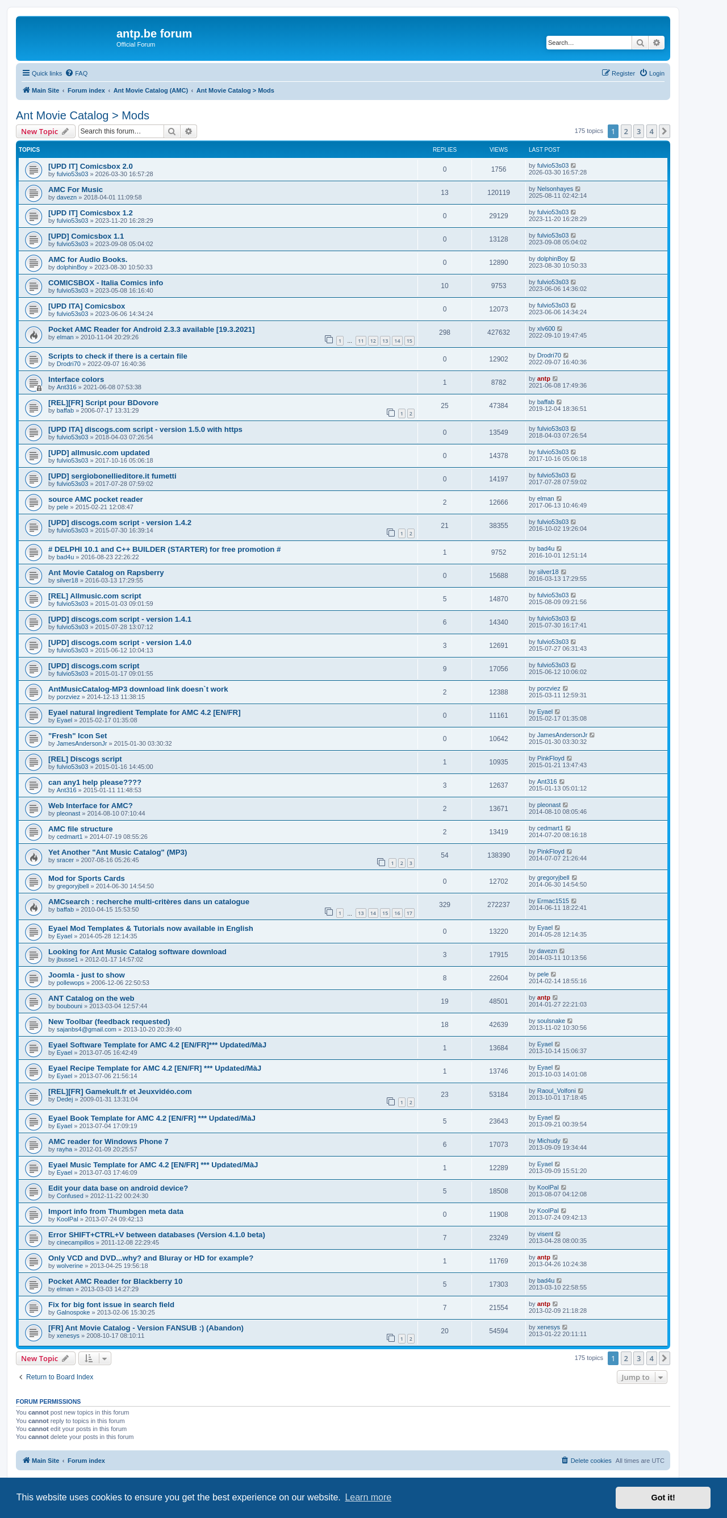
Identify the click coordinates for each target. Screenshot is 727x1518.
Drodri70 (69, 363)
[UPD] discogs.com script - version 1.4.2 (119, 522)
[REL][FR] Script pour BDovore (103, 402)
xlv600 (546, 328)
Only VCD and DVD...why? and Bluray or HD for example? (150, 1258)
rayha (65, 1149)
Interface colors (76, 379)
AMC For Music (75, 189)
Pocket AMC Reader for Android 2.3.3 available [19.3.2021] (151, 329)
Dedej (65, 1099)
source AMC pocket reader (95, 499)
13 (385, 340)
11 (361, 340)
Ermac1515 (553, 900)
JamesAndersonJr (82, 743)
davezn (67, 197)
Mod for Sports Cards (86, 878)
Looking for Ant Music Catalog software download (137, 951)
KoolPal (548, 1187)
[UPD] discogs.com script (93, 666)
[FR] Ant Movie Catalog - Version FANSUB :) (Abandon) (146, 1328)
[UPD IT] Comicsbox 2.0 (90, 166)
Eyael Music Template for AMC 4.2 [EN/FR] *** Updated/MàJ (153, 1165)
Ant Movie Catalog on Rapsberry (106, 572)
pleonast (69, 813)
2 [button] (626, 131)
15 (409, 340)
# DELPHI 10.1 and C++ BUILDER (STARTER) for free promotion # (164, 549)
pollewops (71, 982)
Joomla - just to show (86, 975)
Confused (70, 1195)
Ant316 (67, 387)
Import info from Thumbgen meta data (115, 1211)
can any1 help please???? (94, 782)
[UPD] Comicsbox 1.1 (86, 236)
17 (409, 913)
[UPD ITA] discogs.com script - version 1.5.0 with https (145, 429)
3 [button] (639, 131)
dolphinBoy (72, 267)
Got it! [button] (663, 1497)
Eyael (65, 720)
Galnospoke (73, 1312)
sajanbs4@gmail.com (86, 1029)
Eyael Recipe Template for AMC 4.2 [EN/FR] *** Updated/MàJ (154, 1068)
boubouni (69, 1006)
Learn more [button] (368, 1497)
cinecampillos (75, 1242)
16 (397, 913)
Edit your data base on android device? (118, 1188)
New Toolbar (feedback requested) (109, 1021)
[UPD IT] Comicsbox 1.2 (90, 213)
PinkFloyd (551, 758)
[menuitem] (76, 73)
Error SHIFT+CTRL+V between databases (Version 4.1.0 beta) (156, 1234)
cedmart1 (70, 836)
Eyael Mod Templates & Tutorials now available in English (150, 928)
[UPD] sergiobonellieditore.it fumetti (112, 476)
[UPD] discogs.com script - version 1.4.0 (119, 642)
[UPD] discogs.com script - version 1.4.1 (119, 619)
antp (543, 378)
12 (373, 340)
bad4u (65, 557)
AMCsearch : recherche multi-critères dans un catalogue (148, 901)
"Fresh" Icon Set (77, 735)
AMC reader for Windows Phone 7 (108, 1141)
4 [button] (652, 131)
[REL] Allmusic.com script (94, 596)
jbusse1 (67, 959)
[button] (664, 131)
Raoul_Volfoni (556, 1090)
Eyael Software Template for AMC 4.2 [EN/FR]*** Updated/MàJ (157, 1045)
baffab (65, 410)
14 (397, 340)
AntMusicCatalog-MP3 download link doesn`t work (138, 689)
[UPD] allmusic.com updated (99, 452)
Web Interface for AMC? (90, 805)
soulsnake (551, 1020)
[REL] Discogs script (85, 759)
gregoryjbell (73, 886)
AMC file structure (80, 829)
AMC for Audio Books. (87, 259)
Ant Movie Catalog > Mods (82, 115)
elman (65, 337)
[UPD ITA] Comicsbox (86, 306)
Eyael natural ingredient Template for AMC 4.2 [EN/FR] (144, 712)
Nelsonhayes (555, 188)
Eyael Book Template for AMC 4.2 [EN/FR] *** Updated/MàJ (152, 1118)
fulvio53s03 (73, 173)
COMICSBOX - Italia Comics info (105, 282)
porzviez (68, 696)
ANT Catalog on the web (91, 998)
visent (545, 1233)
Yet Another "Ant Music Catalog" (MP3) (117, 852)
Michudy (549, 1140)
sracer (65, 859)
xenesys (68, 1335)
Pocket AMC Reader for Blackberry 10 (115, 1281)
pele (63, 507)
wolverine (70, 1265)
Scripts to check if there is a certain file (117, 356)
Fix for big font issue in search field (111, 1304)
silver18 (67, 580)
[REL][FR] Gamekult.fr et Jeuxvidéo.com (120, 1091)
